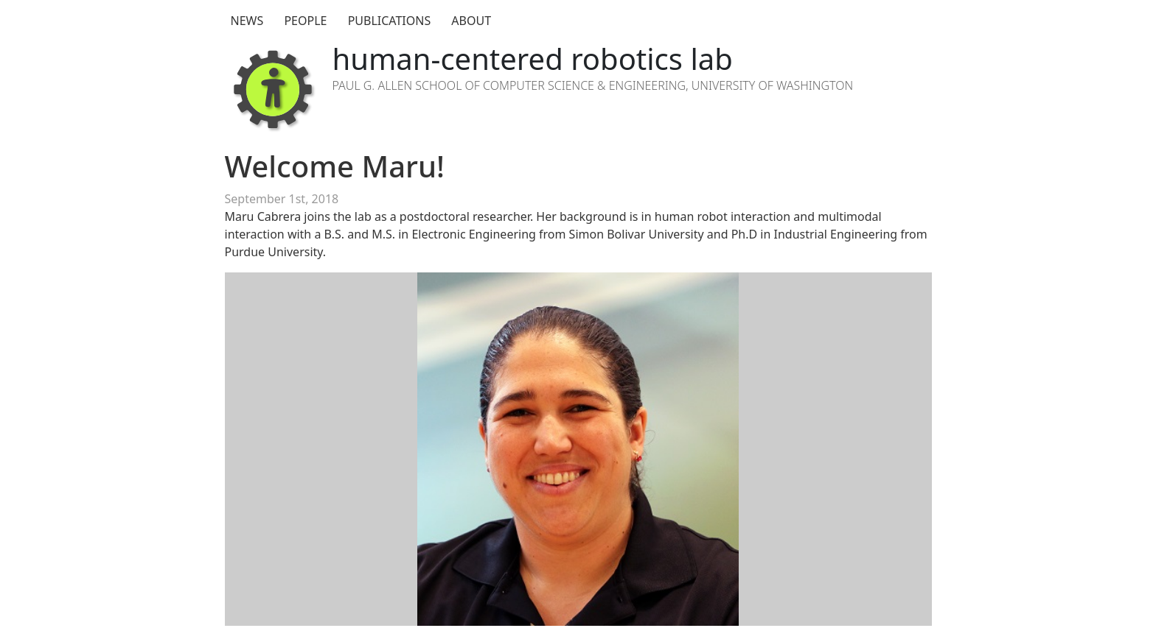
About (471, 21)
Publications (389, 21)
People (305, 21)
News (247, 21)
